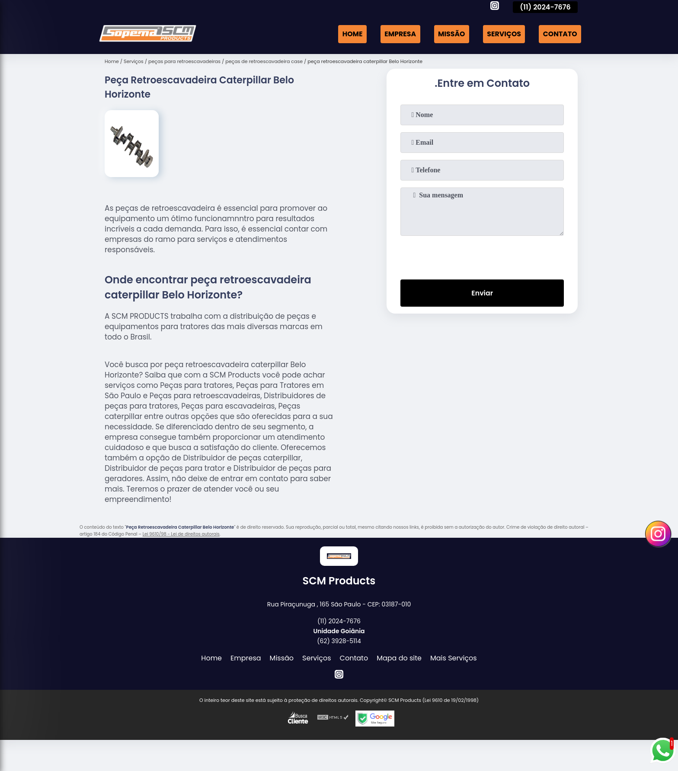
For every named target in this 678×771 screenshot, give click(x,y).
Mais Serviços (453, 658)
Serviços (503, 34)
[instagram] (494, 7)
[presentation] (482, 256)
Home (349, 34)
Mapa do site (399, 658)
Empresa (398, 34)
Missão (450, 34)
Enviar (482, 293)
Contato (559, 34)
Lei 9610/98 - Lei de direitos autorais (181, 534)
